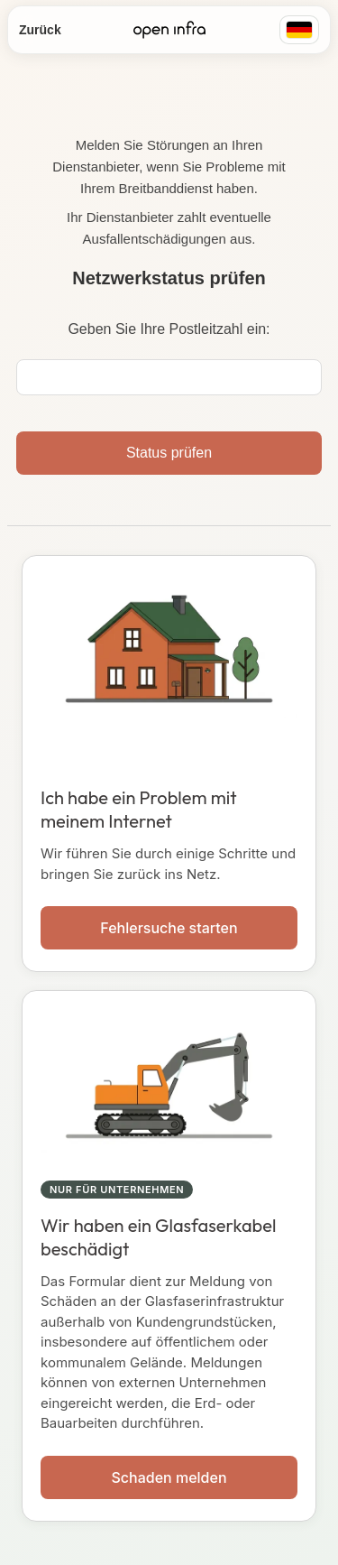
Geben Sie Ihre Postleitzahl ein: (168, 329)
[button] (169, 764)
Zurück (40, 30)
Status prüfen (169, 452)
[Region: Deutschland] (299, 29)
